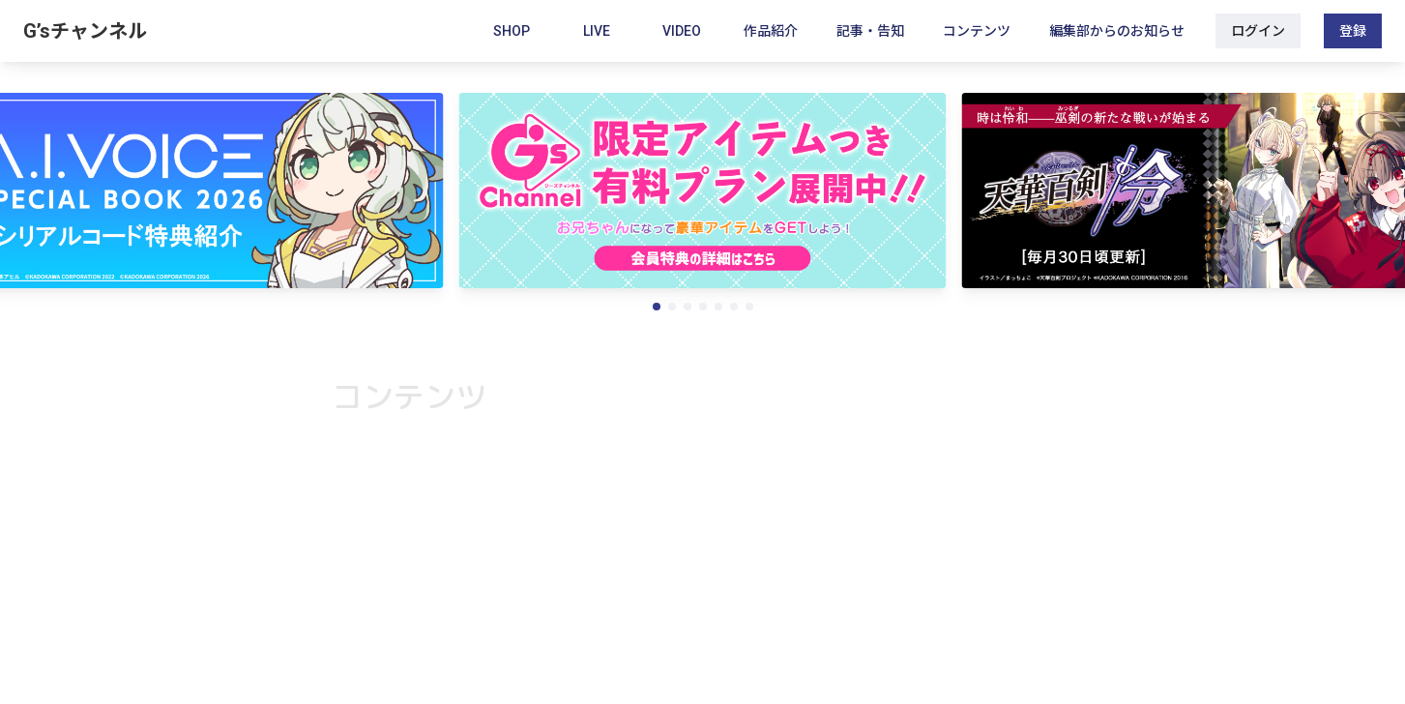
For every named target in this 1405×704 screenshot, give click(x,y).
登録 (1353, 31)
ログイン (1258, 31)
